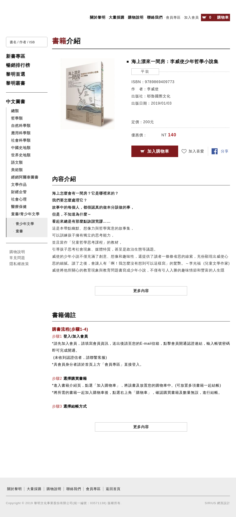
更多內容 (141, 291)
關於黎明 (98, 17)
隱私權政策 (19, 264)
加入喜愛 (196, 151)
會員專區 (173, 17)
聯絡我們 (155, 17)
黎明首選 (15, 74)
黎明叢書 (15, 83)
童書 (19, 231)
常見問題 (17, 258)
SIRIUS (210, 503)
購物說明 (136, 17)
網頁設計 (223, 503)
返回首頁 (113, 489)
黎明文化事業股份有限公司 (26, 17)
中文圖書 (15, 101)
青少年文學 (25, 224)
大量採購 (116, 17)
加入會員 (191, 17)
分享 (225, 151)
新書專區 (15, 56)
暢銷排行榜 (18, 65)
